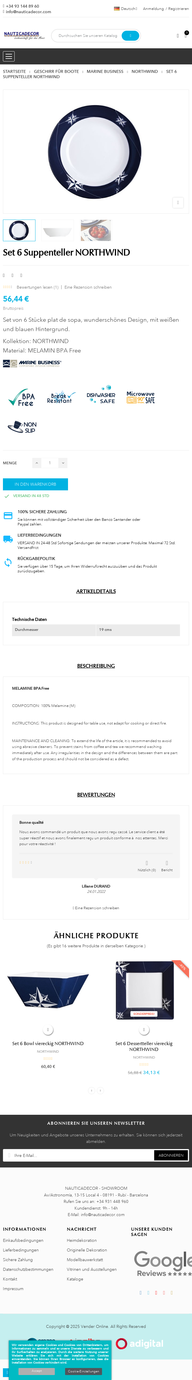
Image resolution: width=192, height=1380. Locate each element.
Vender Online (94, 1326)
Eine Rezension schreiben (88, 287)
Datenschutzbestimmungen (28, 1269)
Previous (91, 1090)
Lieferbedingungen (21, 1250)
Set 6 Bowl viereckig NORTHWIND (48, 1044)
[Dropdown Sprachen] (125, 9)
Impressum (13, 1288)
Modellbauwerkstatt (85, 1259)
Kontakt (10, 1279)
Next (100, 1090)
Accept (37, 1371)
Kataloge (75, 1279)
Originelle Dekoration (87, 1250)
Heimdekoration (82, 1240)
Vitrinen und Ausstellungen (92, 1269)
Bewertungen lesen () (37, 287)
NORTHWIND (48, 1051)
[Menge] (50, 463)
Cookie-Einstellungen (83, 1371)
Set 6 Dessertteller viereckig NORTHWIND (143, 1046)
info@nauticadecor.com (28, 11)
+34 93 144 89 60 (22, 6)
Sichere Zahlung (18, 1259)
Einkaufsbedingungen (23, 1240)
